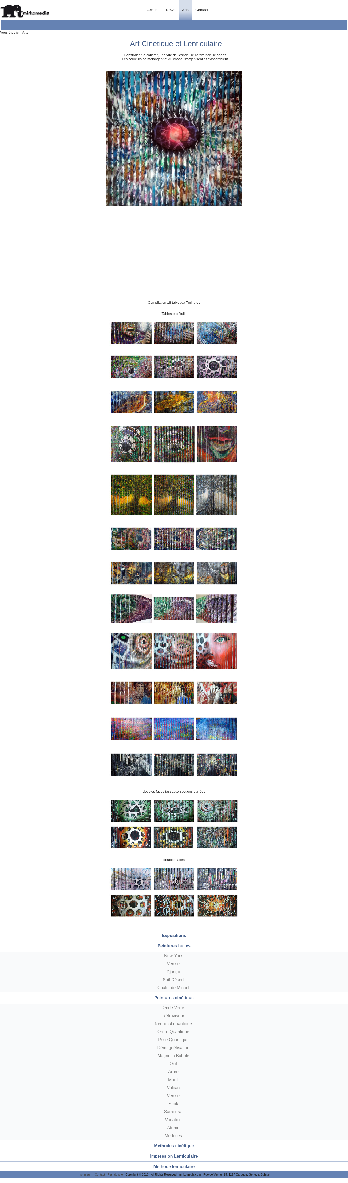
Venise (173, 963)
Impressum (85, 1174)
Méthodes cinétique (174, 1146)
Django (173, 971)
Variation (173, 1119)
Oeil (173, 1063)
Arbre (173, 1071)
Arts (185, 10)
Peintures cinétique (174, 998)
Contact (201, 10)
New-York (173, 955)
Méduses (173, 1135)
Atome (173, 1127)
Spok (173, 1103)
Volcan (173, 1087)
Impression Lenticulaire (174, 1156)
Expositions (174, 935)
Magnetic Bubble (173, 1055)
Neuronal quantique (173, 1023)
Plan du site (115, 1174)
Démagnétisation (173, 1047)
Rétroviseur (173, 1015)
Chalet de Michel (173, 987)
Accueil (153, 10)
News (170, 10)
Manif (173, 1079)
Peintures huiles (174, 946)
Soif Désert (173, 979)
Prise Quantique (173, 1039)
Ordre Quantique (173, 1031)
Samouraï (173, 1111)
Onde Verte (173, 1007)
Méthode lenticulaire (174, 1166)
